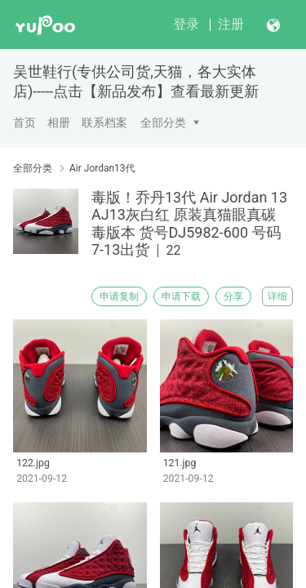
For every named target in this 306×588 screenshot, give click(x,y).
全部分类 (163, 122)
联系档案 (104, 122)
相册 (58, 122)
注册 (231, 24)
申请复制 (119, 296)
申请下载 (181, 296)
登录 (186, 24)
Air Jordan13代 (102, 168)
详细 (277, 296)
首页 (24, 122)
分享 (233, 296)
